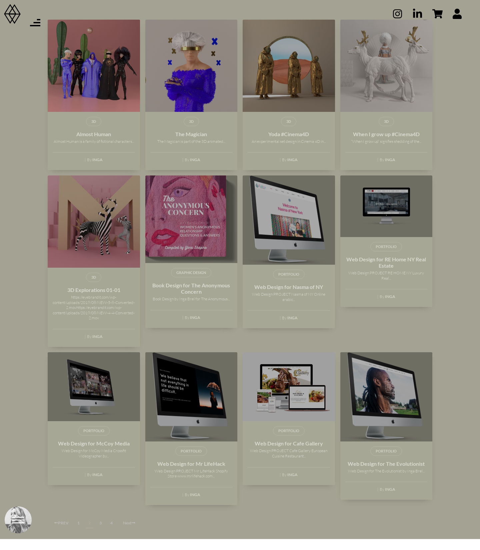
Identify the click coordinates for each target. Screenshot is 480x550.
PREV (61, 533)
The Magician (191, 144)
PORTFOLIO (288, 285)
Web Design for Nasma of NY (288, 298)
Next (129, 533)
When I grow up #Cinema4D (386, 144)
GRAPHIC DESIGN (191, 283)
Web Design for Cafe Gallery (289, 454)
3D (93, 132)
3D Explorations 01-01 (93, 301)
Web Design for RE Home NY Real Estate (386, 273)
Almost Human (93, 144)
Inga (97, 170)
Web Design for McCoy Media (94, 454)
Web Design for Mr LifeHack (191, 474)
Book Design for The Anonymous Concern (191, 299)
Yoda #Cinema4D (288, 144)
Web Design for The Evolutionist (386, 474)
